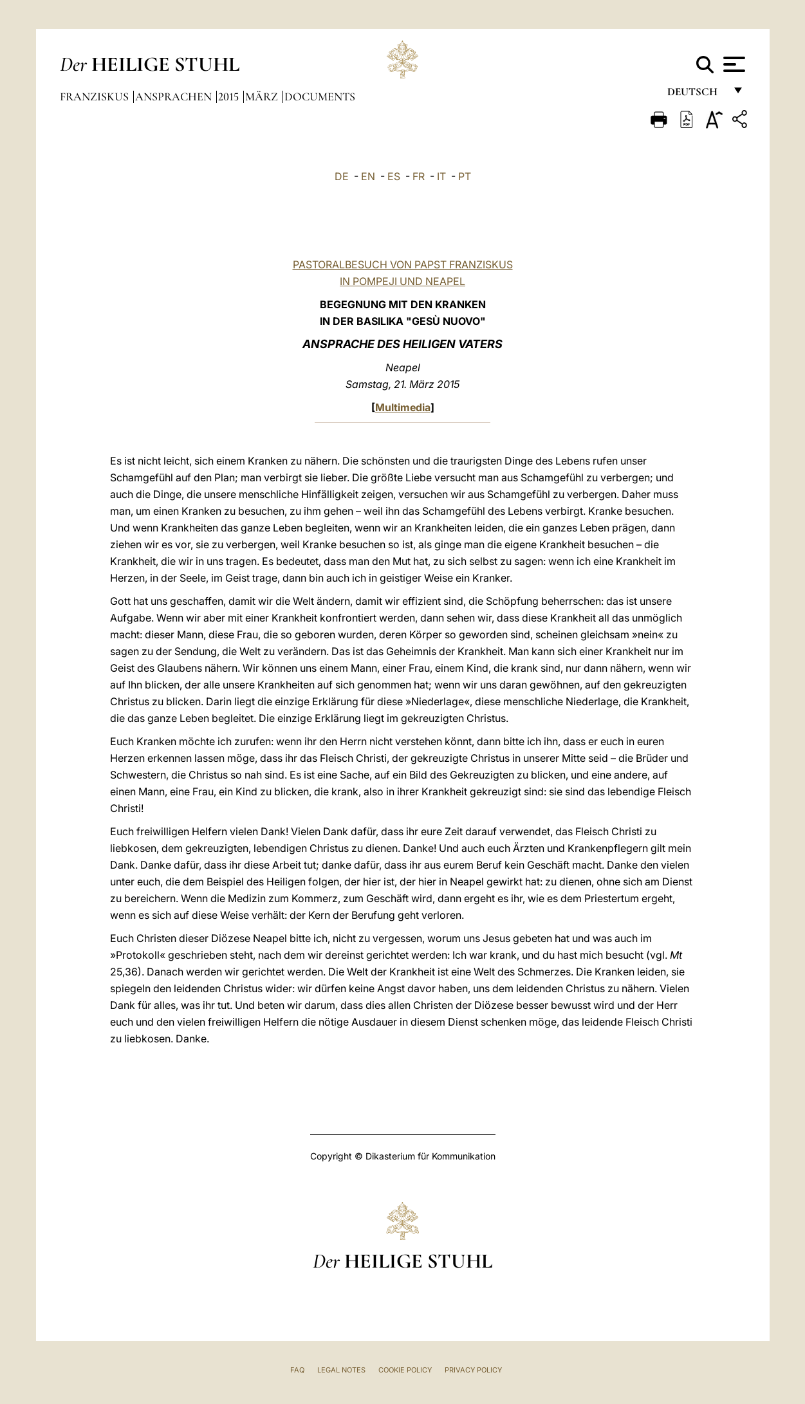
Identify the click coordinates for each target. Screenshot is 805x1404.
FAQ (297, 1369)
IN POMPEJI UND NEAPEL (402, 281)
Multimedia (402, 407)
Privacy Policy (473, 1369)
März (263, 96)
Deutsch (696, 95)
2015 (229, 96)
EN (368, 176)
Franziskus (95, 96)
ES (393, 176)
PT (464, 176)
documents (319, 96)
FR (418, 176)
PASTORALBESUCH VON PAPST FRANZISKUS (403, 264)
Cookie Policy (405, 1369)
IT (441, 176)
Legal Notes (341, 1369)
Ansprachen (174, 96)
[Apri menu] (732, 64)
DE (342, 176)
